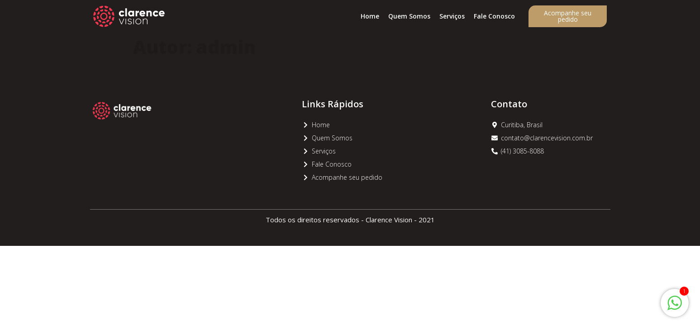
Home (370, 16)
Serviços (452, 16)
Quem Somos (409, 16)
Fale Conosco (494, 16)
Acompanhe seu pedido (567, 16)
